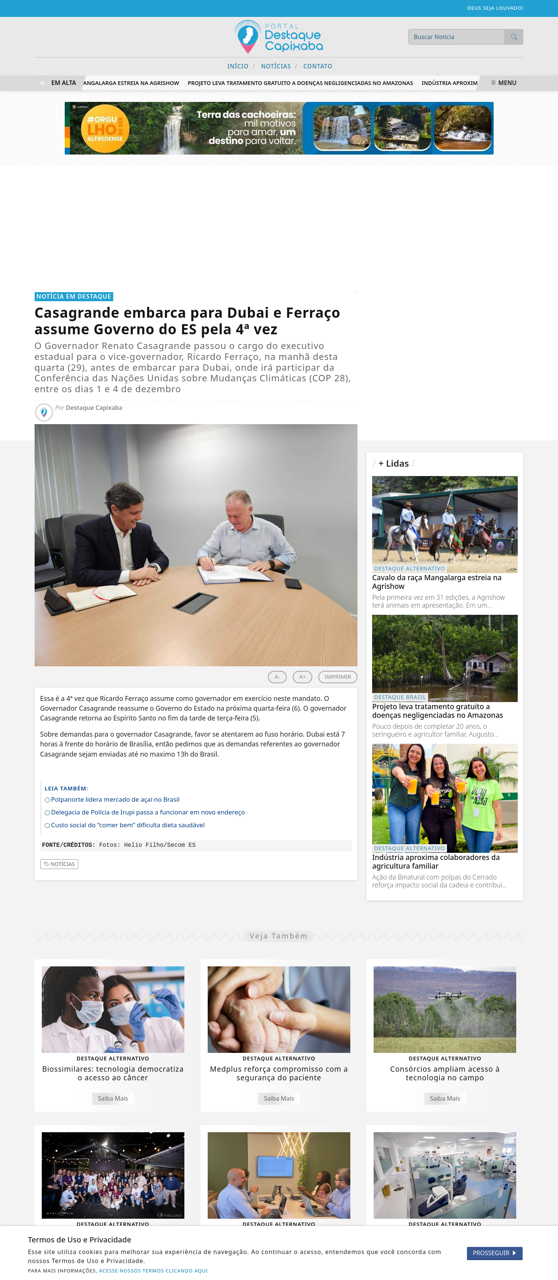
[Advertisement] (279, 222)
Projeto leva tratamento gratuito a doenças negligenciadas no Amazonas (302, 82)
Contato (317, 66)
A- (277, 676)
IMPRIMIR (338, 676)
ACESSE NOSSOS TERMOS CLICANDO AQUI (153, 1270)
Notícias (279, 66)
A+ (302, 676)
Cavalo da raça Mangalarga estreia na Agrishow (107, 82)
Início (241, 66)
